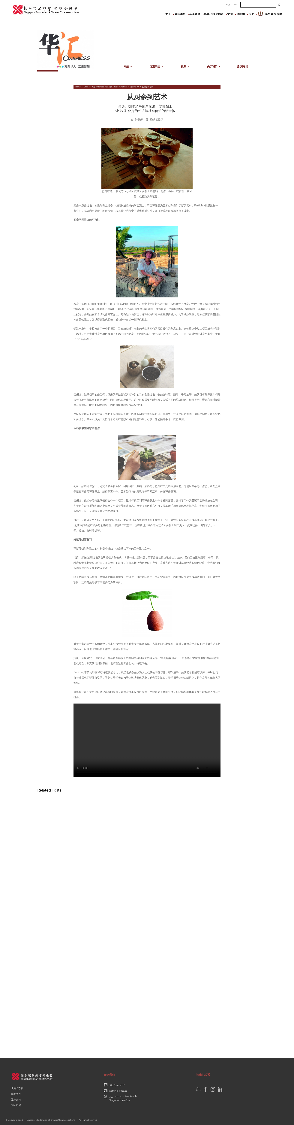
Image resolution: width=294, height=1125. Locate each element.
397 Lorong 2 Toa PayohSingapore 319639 (123, 1098)
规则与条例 (17, 1088)
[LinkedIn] (220, 1089)
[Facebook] (205, 1089)
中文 (228, 5)
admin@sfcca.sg (118, 1090)
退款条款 (16, 1099)
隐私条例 (16, 1094)
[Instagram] (213, 1089)
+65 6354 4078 (117, 1085)
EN (235, 5)
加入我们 (16, 1105)
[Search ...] (258, 5)
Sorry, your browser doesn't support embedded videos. (147, 740)
